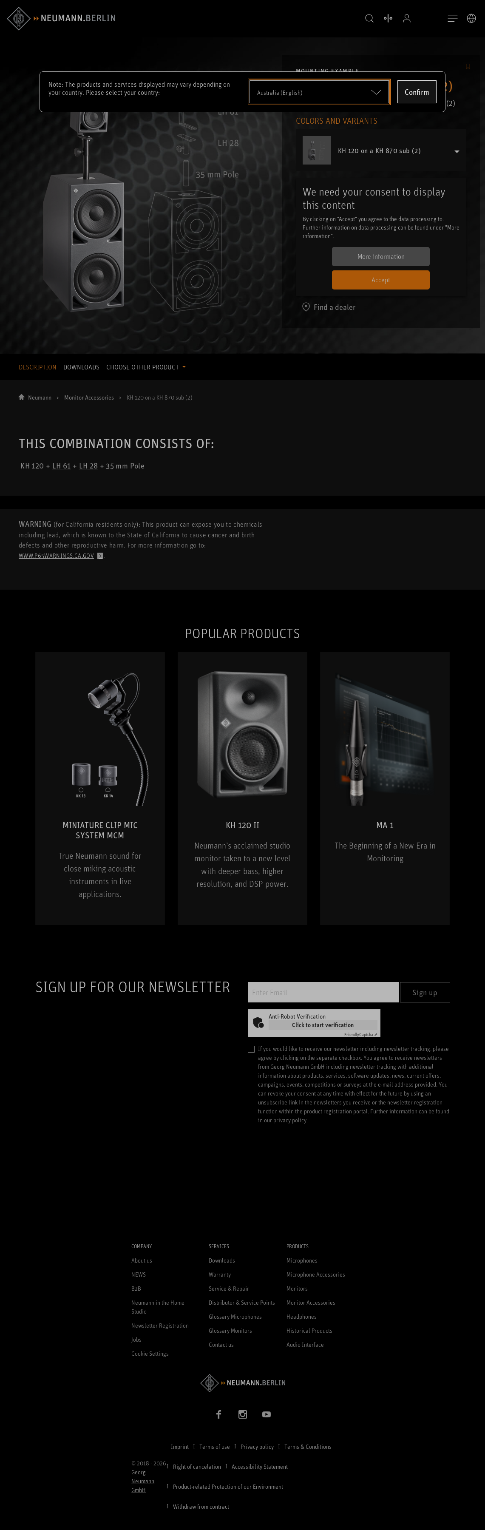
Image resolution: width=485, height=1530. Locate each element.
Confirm (417, 92)
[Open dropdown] (319, 91)
